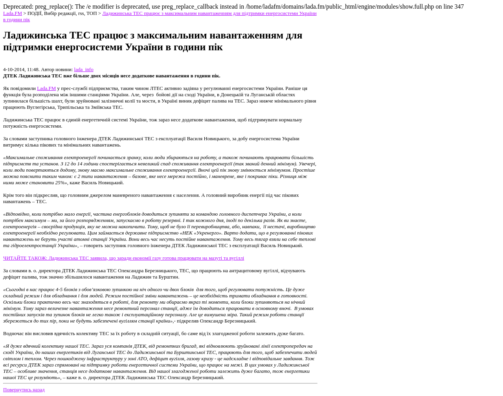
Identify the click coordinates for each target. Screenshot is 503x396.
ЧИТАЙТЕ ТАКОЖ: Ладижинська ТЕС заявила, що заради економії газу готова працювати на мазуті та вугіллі (123, 258)
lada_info (84, 69)
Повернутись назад (24, 389)
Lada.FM (12, 13)
